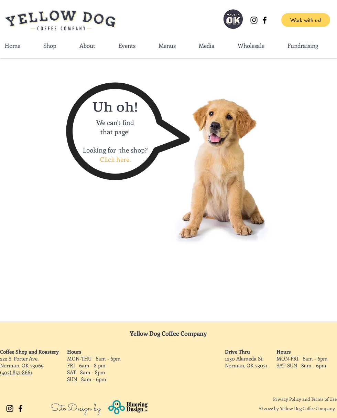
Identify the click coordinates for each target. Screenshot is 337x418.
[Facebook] (264, 20)
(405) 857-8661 (16, 372)
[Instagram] (254, 20)
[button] (257, 45)
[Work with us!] (305, 20)
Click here (114, 159)
